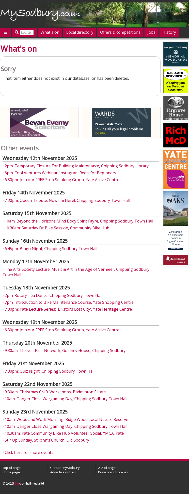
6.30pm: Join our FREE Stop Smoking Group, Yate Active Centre (62, 179)
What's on (50, 32)
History (169, 32)
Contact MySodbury (65, 467)
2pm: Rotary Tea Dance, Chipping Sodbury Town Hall (53, 295)
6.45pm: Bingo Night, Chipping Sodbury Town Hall (51, 248)
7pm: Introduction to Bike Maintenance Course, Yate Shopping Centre (69, 302)
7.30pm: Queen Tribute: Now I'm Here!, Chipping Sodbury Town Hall (67, 200)
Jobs (151, 32)
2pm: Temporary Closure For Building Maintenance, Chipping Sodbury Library (77, 166)
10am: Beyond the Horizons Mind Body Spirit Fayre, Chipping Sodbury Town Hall (79, 221)
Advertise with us (63, 472)
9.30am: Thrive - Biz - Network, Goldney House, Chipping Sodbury (65, 350)
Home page (11, 472)
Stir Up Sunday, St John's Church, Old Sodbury (47, 440)
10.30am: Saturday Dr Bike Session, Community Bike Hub (57, 228)
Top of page (11, 467)
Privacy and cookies (113, 472)
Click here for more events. (29, 452)
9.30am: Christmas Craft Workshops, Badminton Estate (55, 392)
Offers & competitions (120, 32)
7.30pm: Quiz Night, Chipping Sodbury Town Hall (49, 371)
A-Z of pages (107, 467)
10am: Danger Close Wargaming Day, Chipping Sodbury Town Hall (66, 398)
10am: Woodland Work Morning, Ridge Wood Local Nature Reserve (66, 419)
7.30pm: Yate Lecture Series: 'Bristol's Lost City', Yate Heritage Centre (68, 309)
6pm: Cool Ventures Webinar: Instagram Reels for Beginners (60, 172)
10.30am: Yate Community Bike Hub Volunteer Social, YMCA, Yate (64, 433)
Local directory (79, 32)
